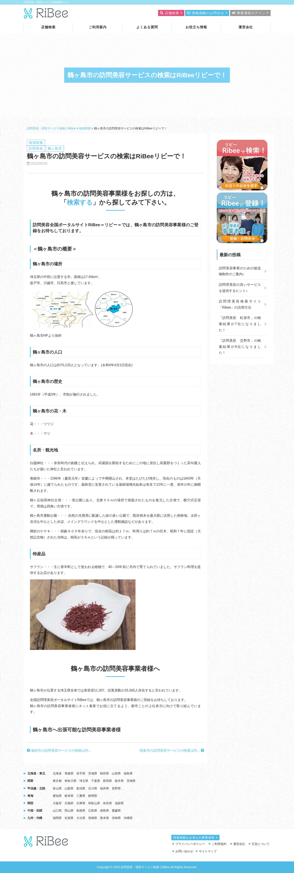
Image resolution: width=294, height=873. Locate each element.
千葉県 (95, 780)
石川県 (92, 788)
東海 (30, 795)
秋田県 (104, 773)
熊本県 (104, 818)
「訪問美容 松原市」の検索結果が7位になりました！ (240, 324)
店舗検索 (48, 27)
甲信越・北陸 (36, 788)
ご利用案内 (98, 27)
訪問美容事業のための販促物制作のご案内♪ (240, 271)
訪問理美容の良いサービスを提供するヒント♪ (240, 288)
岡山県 (69, 810)
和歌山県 (94, 803)
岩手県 (80, 773)
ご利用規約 (219, 844)
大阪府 (57, 803)
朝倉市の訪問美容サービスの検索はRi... (172, 750)
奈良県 (107, 803)
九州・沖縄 (34, 818)
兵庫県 (80, 803)
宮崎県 (116, 818)
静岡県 (92, 795)
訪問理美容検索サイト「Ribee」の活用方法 (240, 304)
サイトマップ (208, 851)
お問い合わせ (184, 851)
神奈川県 (70, 780)
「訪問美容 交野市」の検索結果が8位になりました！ (240, 347)
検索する (80, 202)
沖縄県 (128, 818)
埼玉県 (83, 780)
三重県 (80, 795)
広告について (261, 844)
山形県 (116, 773)
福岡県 (57, 818)
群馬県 (107, 780)
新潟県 (80, 788)
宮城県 (92, 773)
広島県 (92, 810)
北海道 (57, 773)
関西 (30, 803)
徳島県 (104, 810)
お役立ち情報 (196, 27)
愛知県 (57, 795)
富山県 (57, 788)
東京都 (57, 780)
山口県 (57, 810)
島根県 (80, 810)
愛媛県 (116, 810)
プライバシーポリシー (190, 844)
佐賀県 (69, 818)
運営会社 (245, 27)
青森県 (69, 773)
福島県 (128, 773)
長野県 (116, 788)
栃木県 (119, 780)
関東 (30, 780)
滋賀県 (119, 803)
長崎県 (92, 818)
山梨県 (69, 788)
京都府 (69, 803)
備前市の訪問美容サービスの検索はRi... (59, 750)
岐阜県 (69, 795)
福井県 (104, 788)
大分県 (80, 818)
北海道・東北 (36, 773)
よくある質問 (147, 27)
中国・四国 (34, 810)
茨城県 (131, 780)
